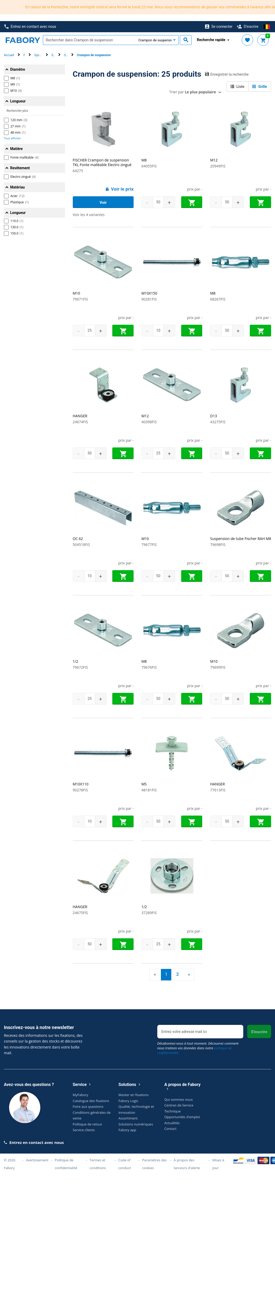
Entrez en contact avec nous (30, 26)
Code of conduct (124, 1164)
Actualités (172, 1123)
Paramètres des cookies (154, 1164)
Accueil (9, 55)
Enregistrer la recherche (226, 74)
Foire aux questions (88, 1106)
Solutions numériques (136, 1124)
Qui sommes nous (178, 1099)
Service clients (84, 1130)
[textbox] (88, 40)
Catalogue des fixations (91, 1100)
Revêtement (20, 168)
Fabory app (127, 1130)
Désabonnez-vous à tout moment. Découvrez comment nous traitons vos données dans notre (198, 1048)
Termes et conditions (98, 1164)
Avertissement (37, 1160)
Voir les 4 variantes (89, 214)
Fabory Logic (128, 1100)
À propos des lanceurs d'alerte (187, 1164)
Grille (259, 86)
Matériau (17, 187)
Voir (103, 202)
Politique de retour (87, 1124)
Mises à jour (218, 1164)
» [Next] (189, 974)
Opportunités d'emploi (182, 1117)
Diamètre (17, 69)
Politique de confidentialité (66, 1164)
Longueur (18, 101)
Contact (170, 1128)
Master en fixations (134, 1094)
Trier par (192, 91)
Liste (237, 86)
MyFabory (80, 1094)
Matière (16, 149)
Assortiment (128, 1118)
